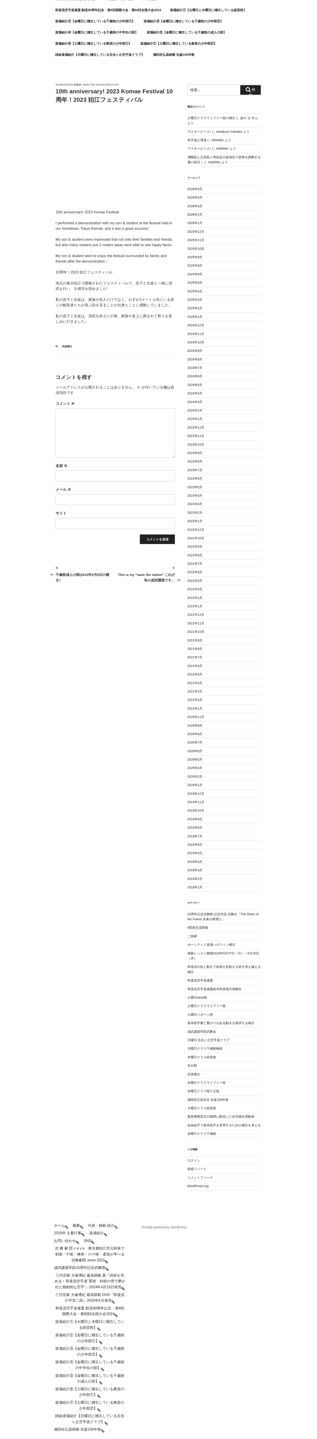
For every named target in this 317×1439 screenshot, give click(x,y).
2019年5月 (195, 853)
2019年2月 (195, 879)
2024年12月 (196, 325)
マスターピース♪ (199, 131)
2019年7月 (195, 836)
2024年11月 (196, 334)
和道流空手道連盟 (200, 980)
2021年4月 (195, 683)
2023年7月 (195, 470)
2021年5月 (195, 674)
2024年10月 (196, 342)
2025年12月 (196, 231)
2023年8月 (195, 461)
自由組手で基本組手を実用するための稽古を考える (224, 1125)
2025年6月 (195, 274)
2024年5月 (195, 385)
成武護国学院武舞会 (201, 1031)
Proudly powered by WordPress (164, 1227)
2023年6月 (195, 478)
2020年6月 (195, 751)
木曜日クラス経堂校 (201, 1057)
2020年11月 (196, 717)
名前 (61, 466)
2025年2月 (195, 308)
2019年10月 (196, 810)
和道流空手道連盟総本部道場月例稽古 (214, 989)
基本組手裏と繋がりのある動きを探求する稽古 (220, 1023)
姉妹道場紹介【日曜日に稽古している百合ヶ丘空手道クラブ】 (99, 54)
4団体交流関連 (197, 927)
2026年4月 (195, 197)
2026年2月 (195, 214)
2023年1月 (195, 521)
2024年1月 (195, 419)
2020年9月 (195, 725)
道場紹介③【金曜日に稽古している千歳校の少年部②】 (183, 21)
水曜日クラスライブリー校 (206, 1082)
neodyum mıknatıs (229, 131)
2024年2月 (195, 410)
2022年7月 (195, 563)
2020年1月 (195, 785)
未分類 (192, 1065)
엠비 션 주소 (249, 118)
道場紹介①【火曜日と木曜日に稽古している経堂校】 (208, 10)
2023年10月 (196, 444)
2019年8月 (195, 827)
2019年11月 (196, 802)
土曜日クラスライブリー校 (206, 1006)
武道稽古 (67, 346)
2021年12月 (196, 614)
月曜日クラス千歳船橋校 (204, 1048)
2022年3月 (195, 589)
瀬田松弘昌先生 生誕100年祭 (208, 1100)
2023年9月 (195, 453)
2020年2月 (195, 776)
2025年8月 (195, 265)
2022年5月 (195, 581)
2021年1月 (195, 708)
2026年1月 (195, 223)
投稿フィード (197, 1169)
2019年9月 (195, 819)
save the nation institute (101, 84)
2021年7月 (195, 657)
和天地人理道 (197, 140)
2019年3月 (195, 870)
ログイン (193, 1160)
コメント (65, 404)
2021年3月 (195, 691)
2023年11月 (196, 436)
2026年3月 (195, 206)
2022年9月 (195, 546)
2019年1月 (195, 887)
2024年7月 (195, 368)
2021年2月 (195, 700)
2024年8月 (195, 359)
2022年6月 (195, 572)
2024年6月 (195, 376)
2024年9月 (195, 351)
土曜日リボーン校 (200, 1014)
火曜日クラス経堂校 (201, 1108)
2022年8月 (195, 555)
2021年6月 (195, 666)
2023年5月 (195, 487)
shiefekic (217, 140)
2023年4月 (195, 495)
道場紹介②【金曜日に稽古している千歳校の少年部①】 (95, 21)
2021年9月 (195, 640)
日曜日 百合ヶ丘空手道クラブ (208, 1040)
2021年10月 (196, 632)
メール (63, 489)
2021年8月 (195, 649)
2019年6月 (195, 844)
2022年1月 (195, 606)
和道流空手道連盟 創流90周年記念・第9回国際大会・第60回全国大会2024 (108, 10)
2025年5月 (195, 282)
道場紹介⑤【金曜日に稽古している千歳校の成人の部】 (186, 32)
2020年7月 (195, 742)
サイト (61, 513)
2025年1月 (195, 317)
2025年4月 (195, 291)
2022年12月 (196, 530)
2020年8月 (195, 734)
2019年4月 (195, 862)
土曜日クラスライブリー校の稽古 (211, 118)
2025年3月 (195, 300)
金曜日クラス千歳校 (201, 1133)
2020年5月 (195, 759)
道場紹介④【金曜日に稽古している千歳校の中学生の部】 (96, 32)
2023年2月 (195, 512)
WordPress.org (198, 1186)
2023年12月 (196, 427)
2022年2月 (195, 598)
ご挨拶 (192, 936)
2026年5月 (195, 189)
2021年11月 (196, 623)
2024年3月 (195, 402)
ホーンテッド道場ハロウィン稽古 (211, 944)
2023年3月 (195, 504)
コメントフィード (200, 1177)
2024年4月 (195, 393)
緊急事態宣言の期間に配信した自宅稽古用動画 (220, 1116)
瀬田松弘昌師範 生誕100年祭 (173, 54)
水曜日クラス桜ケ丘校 (203, 1091)
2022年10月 (196, 538)
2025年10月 (196, 248)
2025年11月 (196, 240)
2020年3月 (195, 768)
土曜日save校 (197, 997)
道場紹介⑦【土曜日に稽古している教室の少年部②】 (178, 43)
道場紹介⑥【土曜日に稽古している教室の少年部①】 (93, 43)
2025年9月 (195, 257)
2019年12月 (196, 793)
